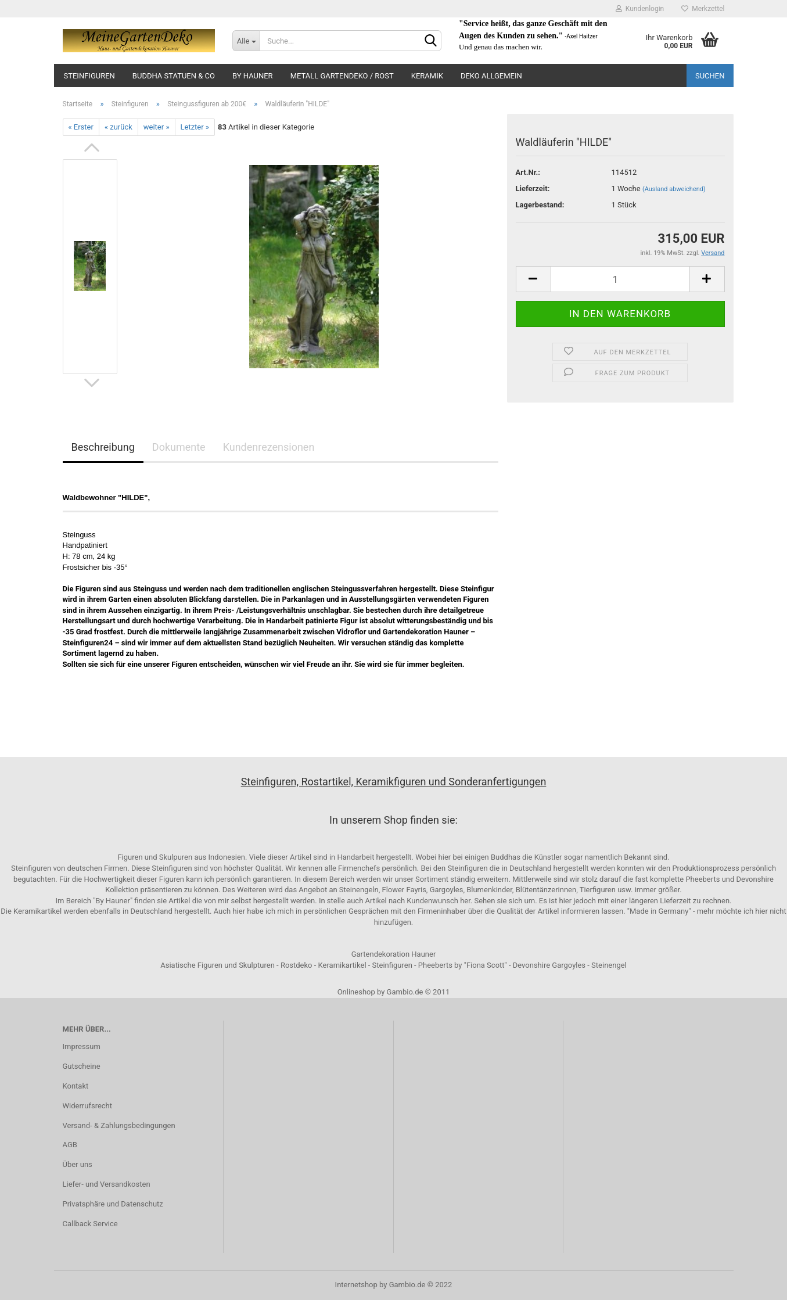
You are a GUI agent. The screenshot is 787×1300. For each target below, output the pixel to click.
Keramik (427, 75)
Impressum (81, 1046)
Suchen (710, 75)
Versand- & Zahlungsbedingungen (119, 1125)
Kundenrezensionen (269, 447)
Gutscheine (81, 1066)
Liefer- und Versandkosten (106, 1184)
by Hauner (252, 75)
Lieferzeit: (533, 188)
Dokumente (179, 447)
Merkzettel (702, 9)
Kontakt (76, 1086)
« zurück (118, 127)
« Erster (81, 127)
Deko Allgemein (491, 75)
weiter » (156, 127)
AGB (70, 1144)
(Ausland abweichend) (674, 189)
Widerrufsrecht (88, 1105)
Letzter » (195, 127)
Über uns (77, 1164)
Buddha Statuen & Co (173, 75)
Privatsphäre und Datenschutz (113, 1204)
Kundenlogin (640, 9)
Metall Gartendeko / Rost (342, 75)
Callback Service (90, 1223)
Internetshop (356, 1284)
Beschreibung (103, 447)
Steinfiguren (89, 75)
